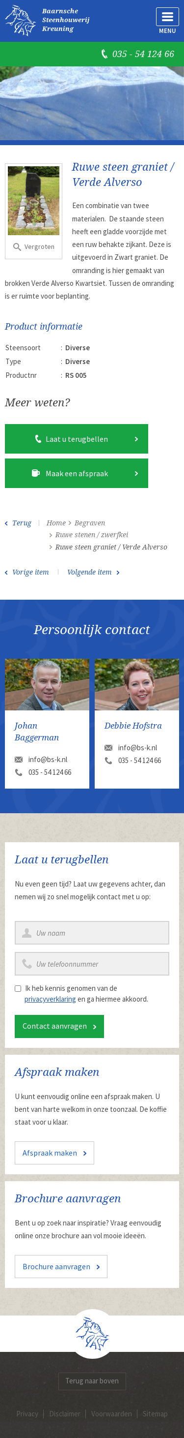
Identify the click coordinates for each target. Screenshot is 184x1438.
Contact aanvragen (55, 1026)
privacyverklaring (50, 999)
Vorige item (30, 572)
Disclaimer (64, 1413)
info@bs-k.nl (47, 759)
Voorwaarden (111, 1413)
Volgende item (89, 572)
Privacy (27, 1413)
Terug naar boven (92, 1380)
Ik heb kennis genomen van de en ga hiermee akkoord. (86, 993)
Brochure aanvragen (56, 1266)
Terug (21, 523)
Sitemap (155, 1413)
